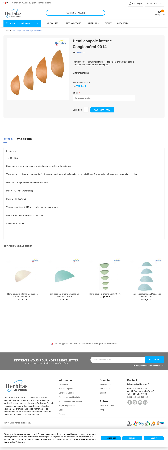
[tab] (7, 138)
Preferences (111, 438)
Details (7, 137)
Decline (132, 438)
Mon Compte (105, 383)
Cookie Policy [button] (60, 439)
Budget (103, 392)
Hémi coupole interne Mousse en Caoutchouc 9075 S (22, 294)
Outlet (108, 22)
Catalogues (122, 22)
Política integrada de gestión (70, 400)
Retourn (61, 413)
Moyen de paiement (67, 405)
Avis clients (24, 137)
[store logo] (13, 12)
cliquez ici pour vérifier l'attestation (104, 343)
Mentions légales (65, 388)
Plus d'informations (81, 81)
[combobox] (75, 12)
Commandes (105, 388)
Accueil (6, 30)
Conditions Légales (66, 392)
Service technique (107, 404)
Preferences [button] (20, 442)
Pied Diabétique (73, 22)
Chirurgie (92, 22)
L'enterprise (63, 383)
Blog (102, 409)
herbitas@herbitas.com (138, 396)
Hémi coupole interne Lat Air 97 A (104, 293)
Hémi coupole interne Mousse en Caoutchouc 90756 (64, 294)
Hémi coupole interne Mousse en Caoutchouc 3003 (146, 294)
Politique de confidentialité (153, 364)
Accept (154, 438)
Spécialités (53, 22)
